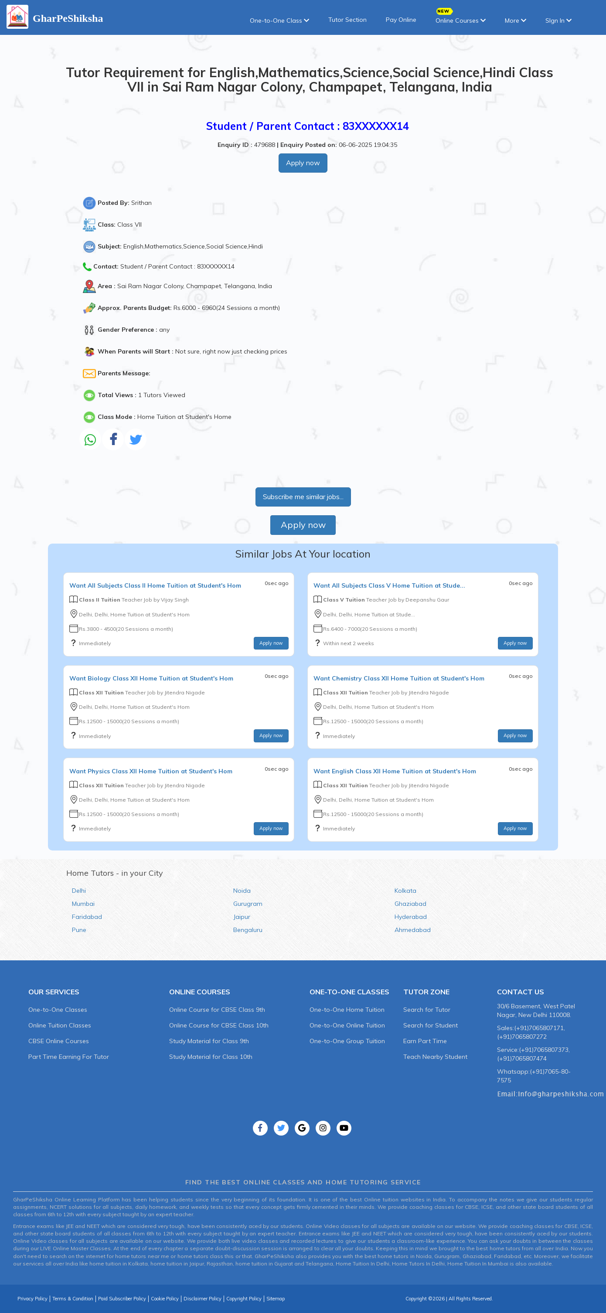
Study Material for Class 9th (209, 1041)
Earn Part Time (425, 1041)
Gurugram (247, 904)
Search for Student (430, 1025)
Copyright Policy (244, 1299)
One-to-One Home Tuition (347, 1010)
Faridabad (87, 917)
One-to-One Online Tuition (347, 1025)
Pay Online (401, 20)
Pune (79, 930)
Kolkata (405, 891)
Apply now (303, 162)
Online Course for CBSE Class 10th (219, 1025)
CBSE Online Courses (58, 1041)
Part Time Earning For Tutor (68, 1057)
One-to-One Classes (57, 1010)
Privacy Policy (32, 1299)
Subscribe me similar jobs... (303, 496)
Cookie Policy (165, 1299)
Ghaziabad (410, 904)
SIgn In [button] (558, 20)
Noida (242, 891)
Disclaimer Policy (202, 1299)
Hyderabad (411, 917)
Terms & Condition (72, 1299)
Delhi (79, 891)
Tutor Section (347, 20)
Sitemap (275, 1299)
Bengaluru (247, 930)
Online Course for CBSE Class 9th (217, 1010)
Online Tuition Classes (59, 1025)
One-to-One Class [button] (279, 20)
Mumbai (83, 904)
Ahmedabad (413, 930)
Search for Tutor (426, 1010)
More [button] (515, 20)
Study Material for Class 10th (210, 1057)
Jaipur (241, 917)
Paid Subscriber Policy (122, 1299)
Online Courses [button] (461, 17)
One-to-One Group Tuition (347, 1041)
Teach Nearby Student (435, 1057)
